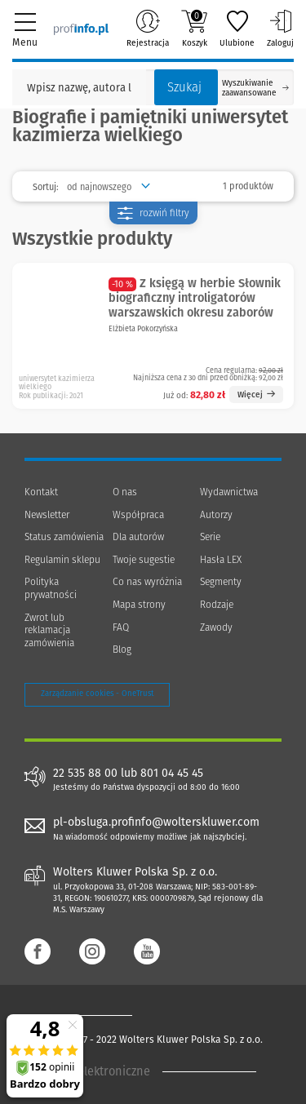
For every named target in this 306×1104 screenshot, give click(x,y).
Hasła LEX (221, 559)
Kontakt (41, 492)
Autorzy (216, 515)
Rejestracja (147, 28)
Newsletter (46, 515)
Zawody (216, 627)
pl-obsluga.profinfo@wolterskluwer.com (156, 822)
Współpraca (138, 515)
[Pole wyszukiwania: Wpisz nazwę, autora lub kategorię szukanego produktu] (79, 87)
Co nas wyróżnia (147, 581)
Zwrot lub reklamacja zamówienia (49, 630)
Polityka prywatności (50, 588)
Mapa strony (139, 604)
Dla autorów (138, 537)
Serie (210, 537)
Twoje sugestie (144, 559)
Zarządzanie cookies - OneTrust (97, 693)
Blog (122, 649)
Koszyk (194, 28)
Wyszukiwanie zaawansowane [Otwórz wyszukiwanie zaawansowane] (255, 88)
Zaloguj (280, 28)
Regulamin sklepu (62, 559)
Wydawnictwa (229, 492)
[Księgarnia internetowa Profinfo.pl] (81, 28)
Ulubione (237, 28)
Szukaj (184, 87)
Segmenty (221, 581)
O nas (125, 492)
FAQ (121, 627)
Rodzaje (216, 604)
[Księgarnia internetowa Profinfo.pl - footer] (90, 1015)
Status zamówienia (64, 537)
